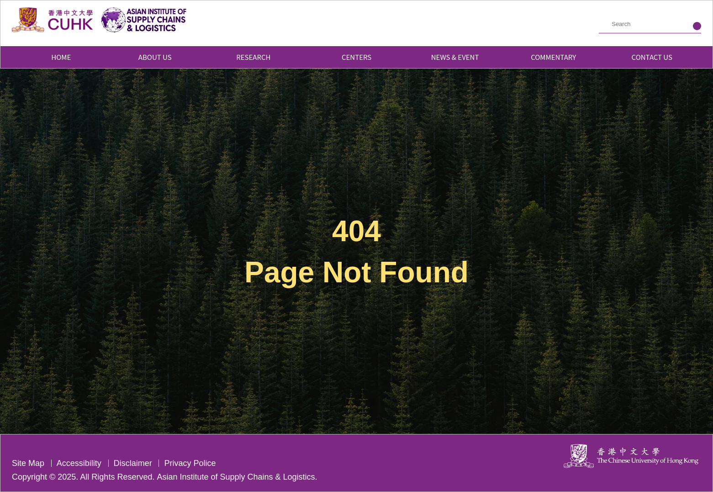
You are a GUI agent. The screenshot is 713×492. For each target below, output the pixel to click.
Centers (356, 57)
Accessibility (79, 463)
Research (258, 57)
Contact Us (652, 57)
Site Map (28, 463)
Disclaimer (133, 463)
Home (61, 57)
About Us (159, 57)
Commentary (553, 57)
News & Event (455, 57)
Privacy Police (190, 463)
